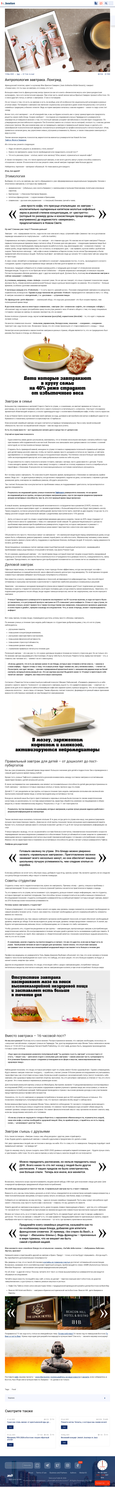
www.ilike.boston (42, 1377)
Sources (58, 1398)
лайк (16, 1377)
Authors (73, 1473)
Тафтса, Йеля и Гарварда (15, 140)
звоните (85, 1377)
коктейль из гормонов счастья (56, 1262)
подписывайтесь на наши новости (65, 1377)
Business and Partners (58, 1473)
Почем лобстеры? (66, 1333)
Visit (18, 74)
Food (14, 1389)
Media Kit (83, 1473)
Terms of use (41, 1473)
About (30, 1473)
